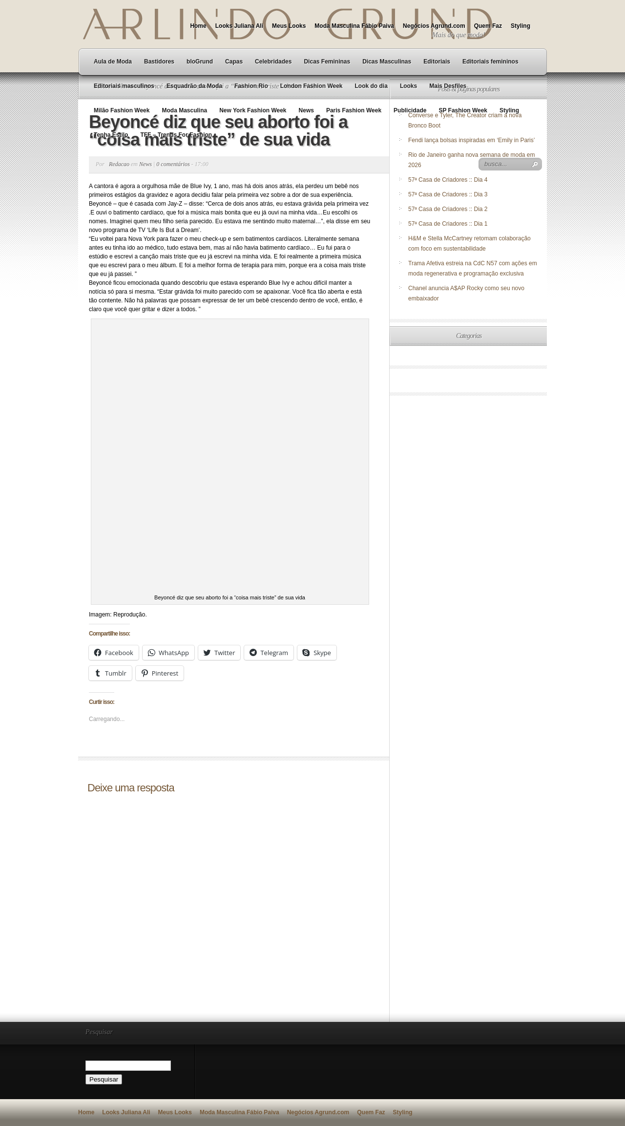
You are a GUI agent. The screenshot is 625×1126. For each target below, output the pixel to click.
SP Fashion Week (462, 110)
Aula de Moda (113, 61)
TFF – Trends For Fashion (176, 134)
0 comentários (172, 164)
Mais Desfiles (447, 86)
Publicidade (410, 110)
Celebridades (273, 61)
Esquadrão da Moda (194, 86)
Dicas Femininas (327, 61)
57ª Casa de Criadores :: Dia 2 (448, 209)
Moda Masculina (184, 110)
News (306, 110)
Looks (408, 86)
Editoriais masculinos (124, 86)
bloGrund (200, 61)
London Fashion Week (311, 86)
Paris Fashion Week (353, 110)
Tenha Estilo (111, 134)
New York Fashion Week (252, 110)
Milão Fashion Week (121, 110)
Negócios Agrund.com (434, 25)
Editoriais (436, 61)
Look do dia (371, 86)
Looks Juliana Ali (239, 25)
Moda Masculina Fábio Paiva (354, 25)
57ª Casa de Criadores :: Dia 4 (448, 179)
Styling (520, 25)
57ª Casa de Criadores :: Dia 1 (448, 223)
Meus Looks (289, 25)
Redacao (119, 164)
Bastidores (159, 61)
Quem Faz (488, 25)
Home (198, 25)
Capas (234, 61)
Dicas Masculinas (386, 61)
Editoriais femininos (490, 61)
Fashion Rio (251, 86)
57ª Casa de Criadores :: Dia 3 (448, 194)
